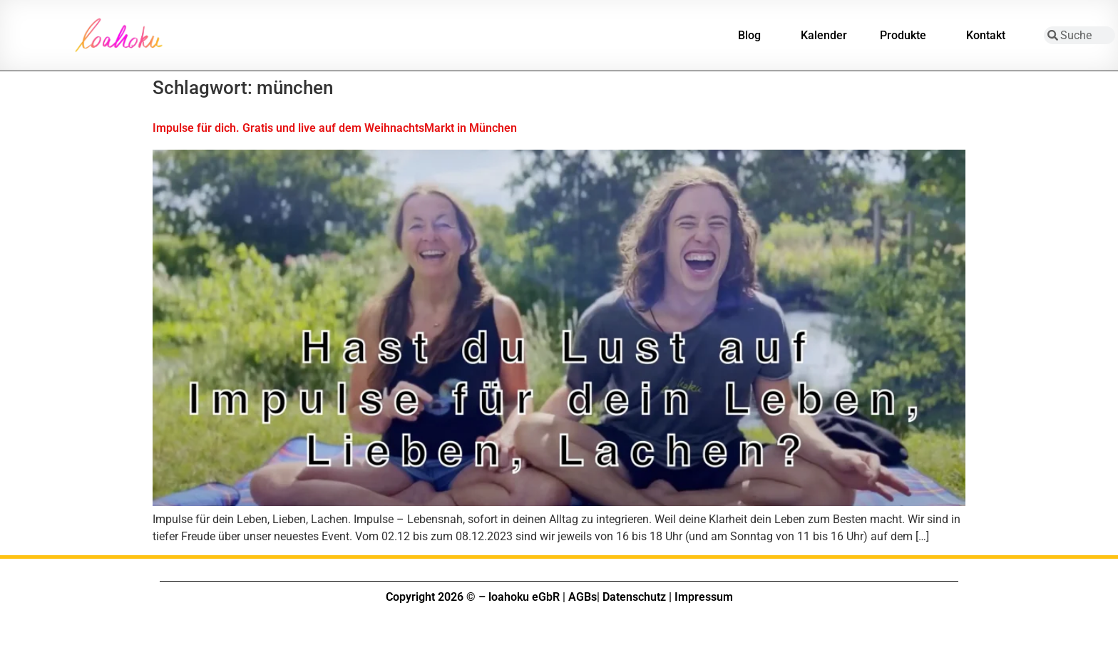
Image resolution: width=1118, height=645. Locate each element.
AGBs (582, 597)
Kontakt (989, 36)
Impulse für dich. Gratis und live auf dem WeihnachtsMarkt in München (335, 128)
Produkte (906, 36)
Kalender (824, 35)
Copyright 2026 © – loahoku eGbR (473, 597)
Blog (753, 36)
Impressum (704, 597)
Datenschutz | (637, 597)
